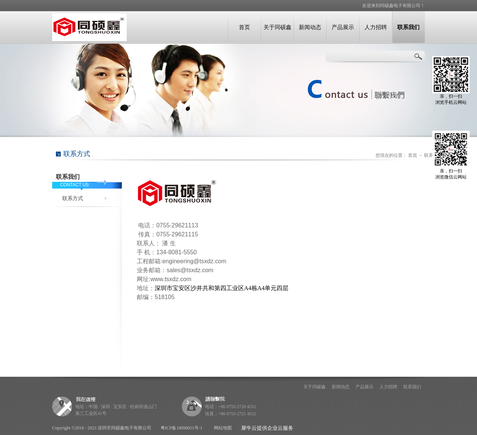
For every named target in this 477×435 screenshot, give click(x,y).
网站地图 (222, 428)
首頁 (412, 155)
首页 (244, 27)
